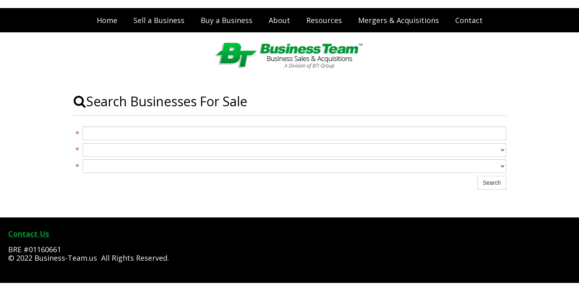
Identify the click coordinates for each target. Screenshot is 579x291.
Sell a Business (159, 20)
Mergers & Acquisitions (398, 20)
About (279, 20)
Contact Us (28, 233)
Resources (324, 20)
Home (107, 20)
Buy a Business (226, 20)
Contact (469, 20)
